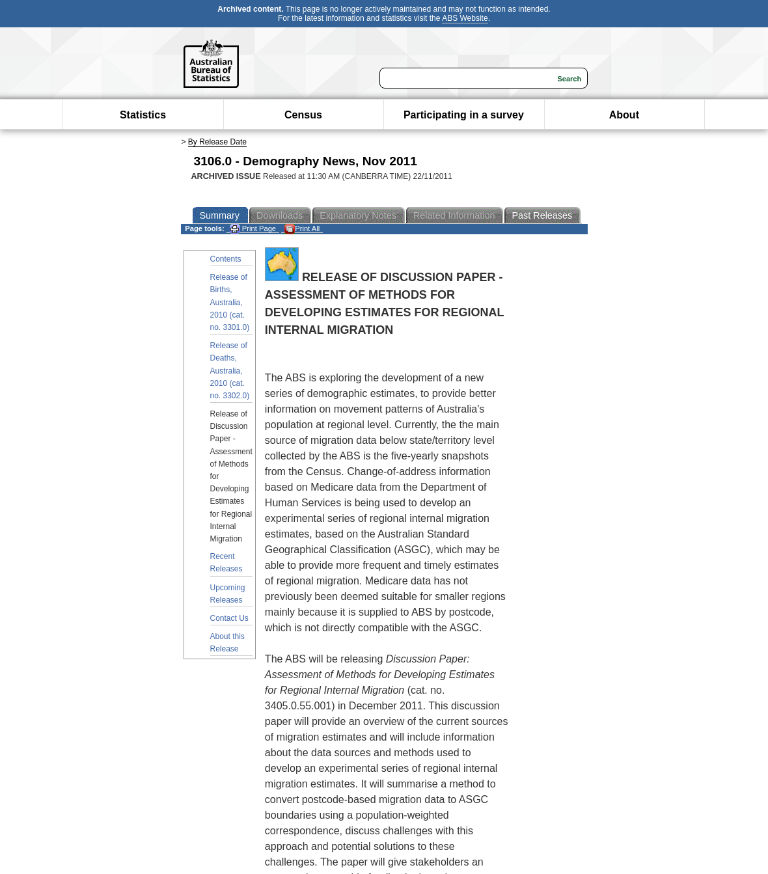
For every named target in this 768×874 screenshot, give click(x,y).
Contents (225, 259)
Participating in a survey (464, 114)
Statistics (143, 114)
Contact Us (229, 618)
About (624, 114)
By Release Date (217, 141)
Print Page (253, 229)
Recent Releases (226, 562)
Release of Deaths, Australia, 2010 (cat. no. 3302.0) (230, 370)
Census (303, 114)
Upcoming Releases (227, 594)
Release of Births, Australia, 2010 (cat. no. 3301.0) (230, 302)
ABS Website (464, 18)
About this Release (227, 642)
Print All (302, 229)
